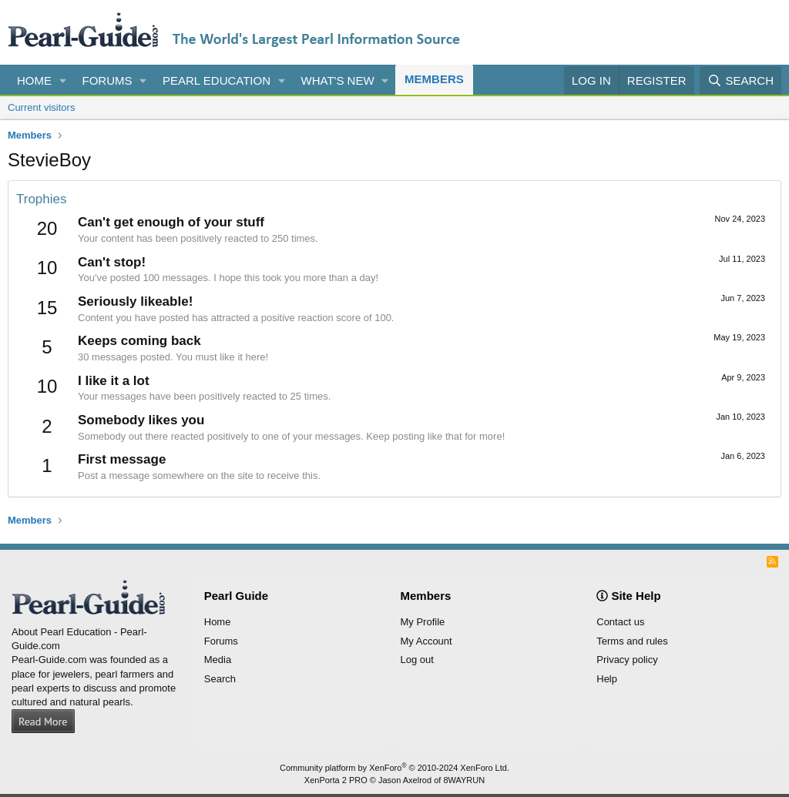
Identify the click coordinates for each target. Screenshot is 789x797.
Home (34, 80)
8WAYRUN (464, 780)
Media (217, 659)
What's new (337, 80)
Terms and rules (631, 641)
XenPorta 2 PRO (336, 780)
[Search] (740, 80)
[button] (63, 80)
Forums (107, 80)
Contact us (620, 622)
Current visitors (41, 107)
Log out (417, 659)
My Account (426, 641)
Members (434, 78)
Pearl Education (216, 80)
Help (606, 679)
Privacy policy (626, 659)
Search (220, 679)
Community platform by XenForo (394, 767)
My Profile (423, 622)
